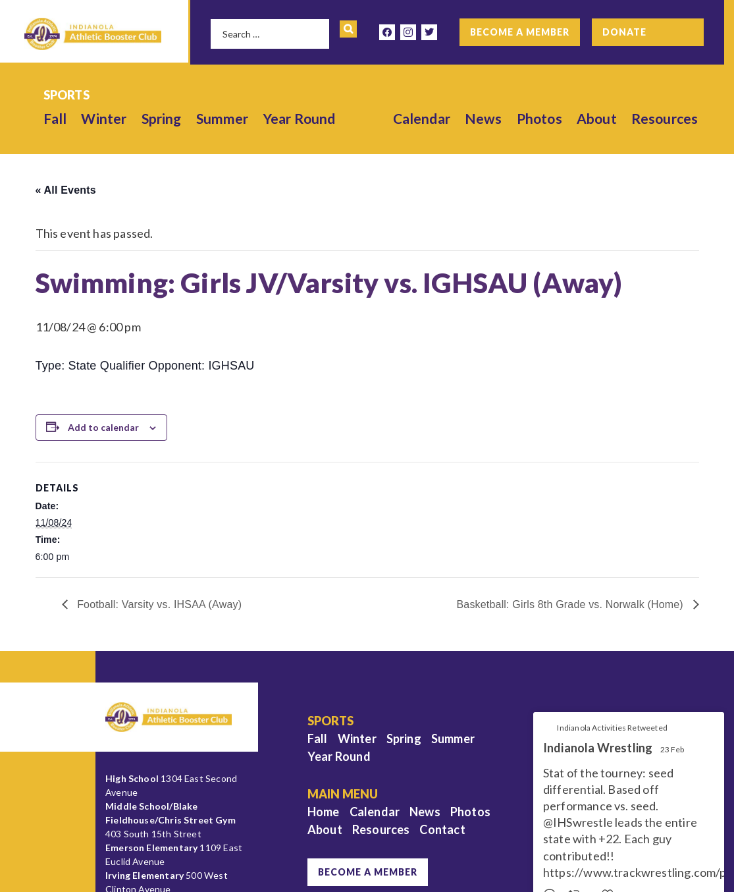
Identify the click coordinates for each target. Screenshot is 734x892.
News (483, 118)
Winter (103, 118)
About (597, 118)
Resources (664, 118)
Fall (55, 118)
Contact (442, 829)
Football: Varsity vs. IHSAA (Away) (158, 604)
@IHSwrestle (578, 822)
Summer (222, 118)
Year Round (299, 118)
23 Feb (672, 749)
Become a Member (519, 32)
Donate (624, 32)
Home (323, 811)
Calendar (421, 118)
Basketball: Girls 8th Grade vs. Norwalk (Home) (571, 604)
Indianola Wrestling (597, 748)
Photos (539, 118)
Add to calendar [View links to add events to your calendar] (103, 427)
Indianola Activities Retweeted (612, 728)
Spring (162, 118)
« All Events (66, 190)
